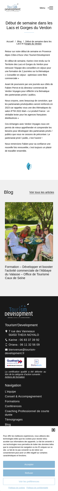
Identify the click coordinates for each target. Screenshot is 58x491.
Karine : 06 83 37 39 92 (24, 339)
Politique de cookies (16, 488)
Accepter (29, 464)
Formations (12, 401)
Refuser (29, 473)
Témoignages (14, 419)
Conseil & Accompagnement (23, 396)
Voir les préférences (29, 481)
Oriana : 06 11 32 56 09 (24, 344)
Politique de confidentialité (37, 488)
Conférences (13, 406)
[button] (53, 430)
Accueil (9, 41)
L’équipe (10, 391)
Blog (19, 41)
